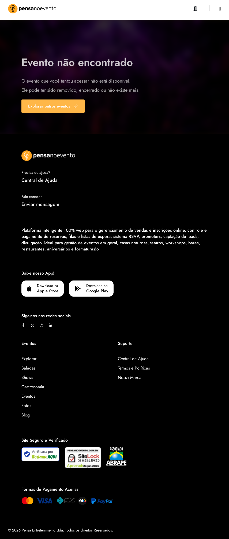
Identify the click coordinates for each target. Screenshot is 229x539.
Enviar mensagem (40, 204)
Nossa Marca (129, 377)
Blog (25, 415)
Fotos (26, 406)
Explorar (28, 359)
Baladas (28, 368)
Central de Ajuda (39, 180)
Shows (27, 377)
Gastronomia (32, 387)
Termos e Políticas (134, 368)
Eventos (28, 396)
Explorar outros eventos (53, 106)
